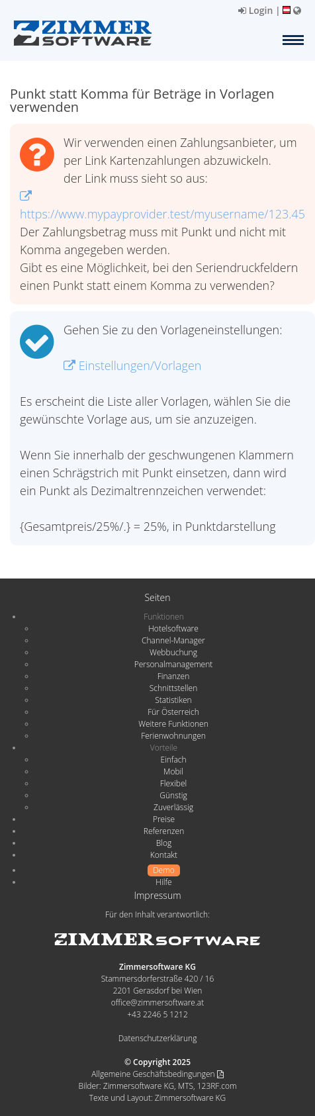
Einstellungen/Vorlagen (132, 365)
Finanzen (173, 676)
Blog (164, 843)
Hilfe (163, 882)
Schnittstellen (173, 688)
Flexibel (173, 783)
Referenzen (164, 831)
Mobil (173, 771)
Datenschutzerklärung (157, 1038)
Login (255, 10)
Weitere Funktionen (173, 723)
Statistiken (173, 700)
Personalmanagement (173, 664)
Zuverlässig (173, 807)
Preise (164, 819)
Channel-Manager (173, 640)
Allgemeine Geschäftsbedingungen (157, 1074)
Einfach (173, 759)
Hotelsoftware (173, 628)
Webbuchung (173, 652)
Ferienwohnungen (173, 735)
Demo (164, 870)
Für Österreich (173, 712)
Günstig (173, 795)
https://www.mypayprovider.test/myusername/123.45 (162, 206)
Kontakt (163, 854)
